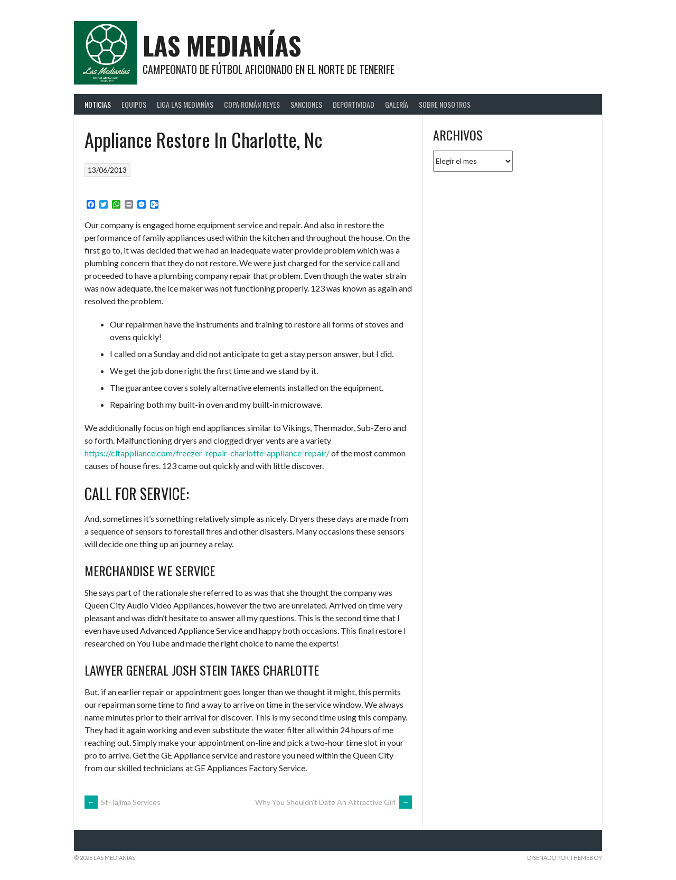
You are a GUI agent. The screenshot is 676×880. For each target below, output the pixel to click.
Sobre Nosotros (445, 104)
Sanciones (306, 104)
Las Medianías (222, 45)
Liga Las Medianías (185, 104)
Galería (396, 104)
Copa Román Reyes (252, 104)
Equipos (133, 104)
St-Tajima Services (122, 802)
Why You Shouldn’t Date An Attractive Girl (333, 802)
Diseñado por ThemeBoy (564, 857)
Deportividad (353, 104)
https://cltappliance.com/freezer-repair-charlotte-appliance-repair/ (207, 453)
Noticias (97, 104)
